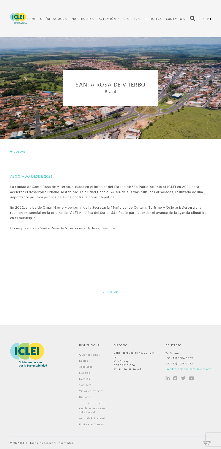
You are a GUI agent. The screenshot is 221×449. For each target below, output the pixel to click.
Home (31, 19)
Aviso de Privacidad (92, 418)
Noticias (130, 19)
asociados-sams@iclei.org (193, 368)
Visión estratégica (91, 390)
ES (203, 18)
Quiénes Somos (52, 19)
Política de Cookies (91, 424)
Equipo (83, 360)
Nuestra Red (81, 19)
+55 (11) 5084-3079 (179, 358)
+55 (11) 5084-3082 (179, 363)
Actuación (107, 19)
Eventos (84, 378)
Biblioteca (153, 19)
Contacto (174, 19)
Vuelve (17, 151)
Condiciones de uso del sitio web (92, 410)
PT (209, 18)
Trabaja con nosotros (93, 403)
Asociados (86, 366)
